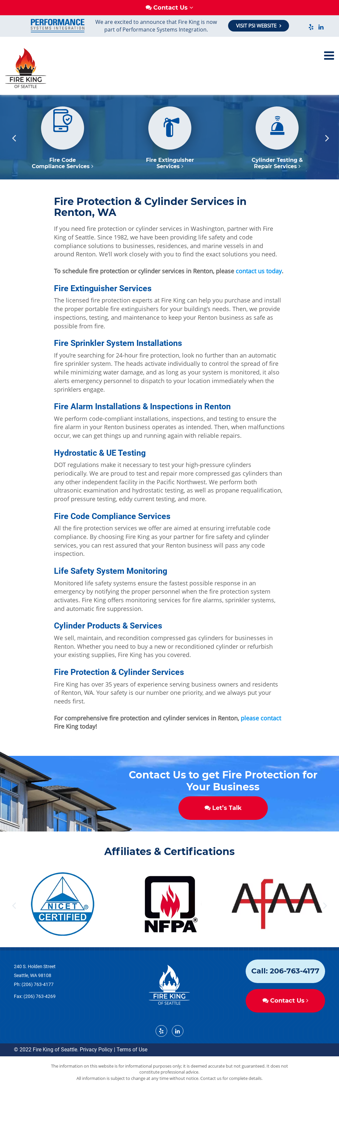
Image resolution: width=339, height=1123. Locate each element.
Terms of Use (132, 1074)
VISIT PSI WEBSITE (257, 25)
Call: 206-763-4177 (285, 995)
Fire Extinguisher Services (170, 188)
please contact (261, 743)
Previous (14, 162)
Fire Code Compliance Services (62, 188)
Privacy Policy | (97, 1074)
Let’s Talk (223, 832)
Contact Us (285, 1025)
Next (327, 162)
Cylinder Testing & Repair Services (277, 188)
